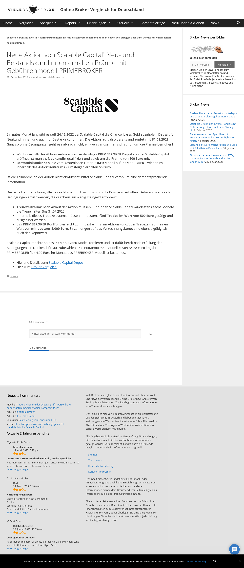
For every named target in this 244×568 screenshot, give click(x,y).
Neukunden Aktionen (188, 23)
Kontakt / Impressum (100, 471)
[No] (240, 561)
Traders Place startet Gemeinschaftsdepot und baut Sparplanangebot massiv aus (213, 115)
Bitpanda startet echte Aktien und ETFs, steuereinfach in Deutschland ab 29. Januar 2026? (212, 158)
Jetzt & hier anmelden (203, 57)
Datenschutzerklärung (100, 466)
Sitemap (93, 454)
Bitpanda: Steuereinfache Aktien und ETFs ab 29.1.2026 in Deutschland (213, 146)
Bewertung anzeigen (18, 469)
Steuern (127, 23)
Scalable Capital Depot (66, 262)
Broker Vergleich (44, 267)
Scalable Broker (26, 411)
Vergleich (26, 23)
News (215, 23)
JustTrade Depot (26, 416)
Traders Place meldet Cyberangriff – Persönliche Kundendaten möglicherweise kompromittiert (39, 406)
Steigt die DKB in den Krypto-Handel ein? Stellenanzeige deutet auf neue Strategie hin (213, 127)
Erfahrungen (100, 23)
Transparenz (95, 460)
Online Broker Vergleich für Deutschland (102, 9)
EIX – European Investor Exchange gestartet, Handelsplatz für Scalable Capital (35, 425)
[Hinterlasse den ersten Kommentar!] (85, 334)
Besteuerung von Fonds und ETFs (37, 419)
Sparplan (50, 23)
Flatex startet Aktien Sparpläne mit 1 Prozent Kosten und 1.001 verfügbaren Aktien (212, 137)
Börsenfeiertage (153, 23)
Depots (74, 23)
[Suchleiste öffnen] (238, 23)
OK (214, 561)
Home (8, 23)
